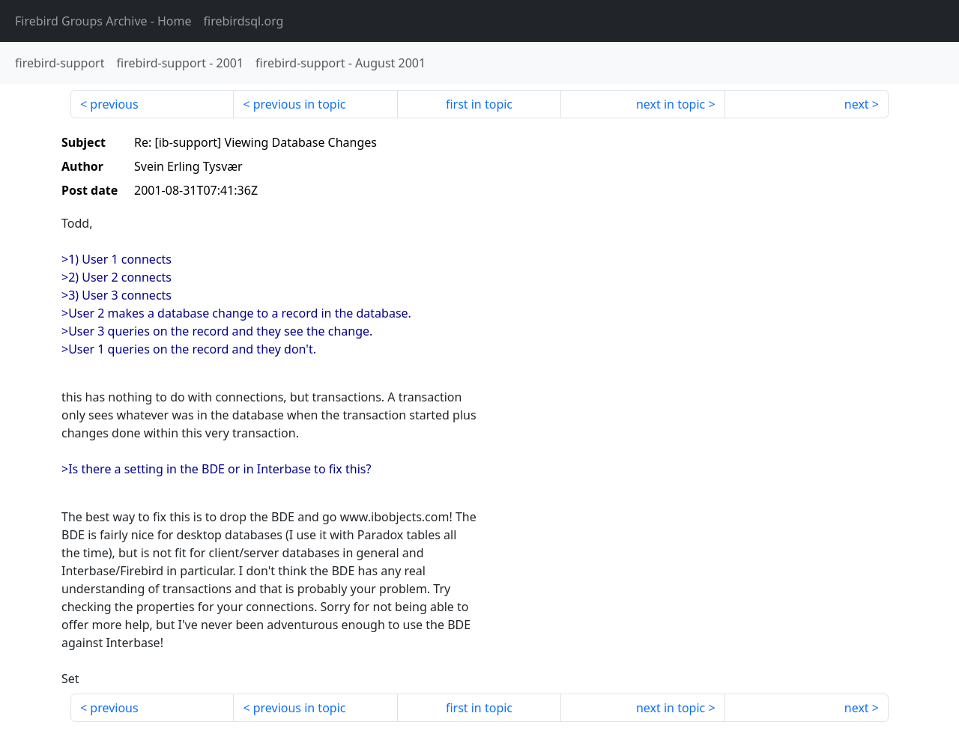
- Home (103, 21)
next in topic (670, 104)
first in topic (479, 104)
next (856, 104)
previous (114, 104)
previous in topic (299, 104)
